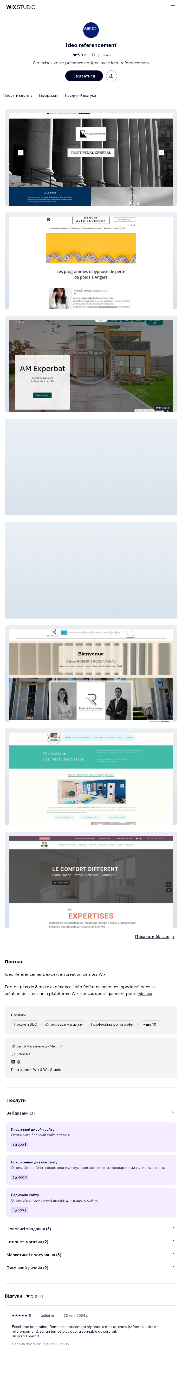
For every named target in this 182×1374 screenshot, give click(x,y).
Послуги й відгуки (80, 95)
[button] (91, 157)
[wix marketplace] (20, 7)
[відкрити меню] (173, 7)
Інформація (48, 95)
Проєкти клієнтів (17, 95)
